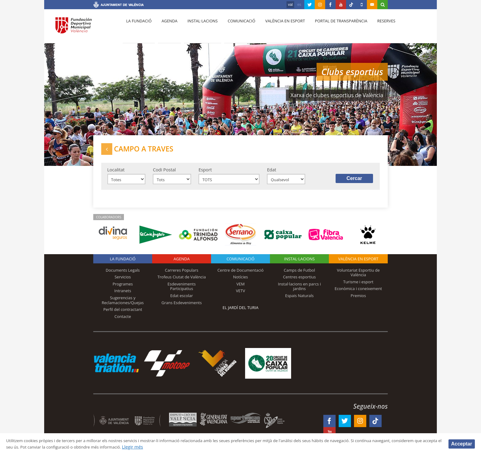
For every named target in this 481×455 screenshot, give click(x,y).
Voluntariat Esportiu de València (358, 277)
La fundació (138, 28)
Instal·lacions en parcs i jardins (299, 290)
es (299, 4)
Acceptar (461, 443)
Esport (205, 172)
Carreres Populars (181, 274)
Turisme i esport (358, 286)
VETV (240, 295)
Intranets (122, 295)
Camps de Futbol (299, 274)
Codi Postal (164, 172)
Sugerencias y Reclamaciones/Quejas (123, 304)
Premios (358, 300)
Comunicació (235, 28)
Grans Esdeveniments (181, 307)
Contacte (122, 320)
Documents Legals (123, 274)
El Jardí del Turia (241, 312)
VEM (241, 288)
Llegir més (200, 447)
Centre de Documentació (240, 274)
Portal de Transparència (332, 28)
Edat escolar (181, 300)
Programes (123, 288)
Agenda (167, 28)
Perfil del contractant (122, 313)
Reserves (376, 28)
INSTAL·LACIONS (299, 263)
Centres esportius (299, 281)
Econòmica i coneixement (358, 293)
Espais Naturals (299, 300)
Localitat (116, 172)
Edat (271, 172)
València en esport (278, 28)
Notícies (240, 281)
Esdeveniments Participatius (181, 290)
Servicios (122, 281)
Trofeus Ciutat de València (181, 281)
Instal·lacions (198, 28)
